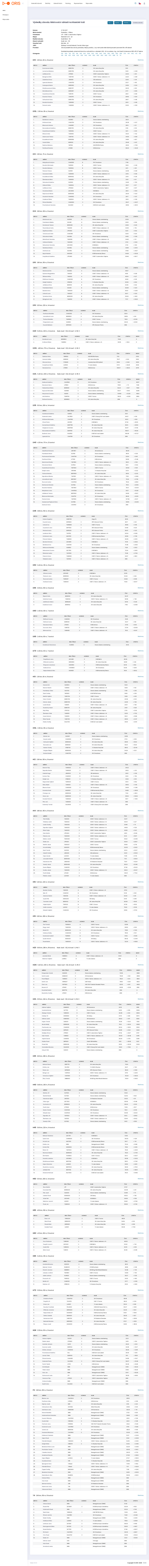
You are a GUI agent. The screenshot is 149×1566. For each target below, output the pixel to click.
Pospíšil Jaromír (47, 1244)
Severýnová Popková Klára (50, 502)
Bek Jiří (45, 893)
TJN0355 (69, 239)
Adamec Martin (47, 896)
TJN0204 (70, 1441)
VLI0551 (70, 171)
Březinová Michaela (47, 496)
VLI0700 (67, 690)
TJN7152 (68, 533)
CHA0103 (65, 893)
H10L (132, 53)
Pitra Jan (45, 802)
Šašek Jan (46, 841)
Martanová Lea (47, 219)
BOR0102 (65, 901)
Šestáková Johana (48, 119)
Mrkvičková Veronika (49, 239)
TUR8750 (66, 396)
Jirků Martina (46, 396)
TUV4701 (69, 1301)
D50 (109, 53)
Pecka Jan (46, 1070)
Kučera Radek (47, 753)
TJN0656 (71, 174)
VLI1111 (69, 1344)
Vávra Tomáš (47, 699)
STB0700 (67, 747)
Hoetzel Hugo (46, 773)
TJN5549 (66, 1241)
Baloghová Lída (47, 299)
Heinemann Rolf (48, 1318)
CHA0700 (68, 753)
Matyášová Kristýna (48, 162)
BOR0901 (67, 745)
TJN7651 (73, 476)
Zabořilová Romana (48, 451)
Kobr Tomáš (45, 1036)
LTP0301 (66, 841)
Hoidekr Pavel (48, 1227)
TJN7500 (67, 1073)
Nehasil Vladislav (48, 1136)
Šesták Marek (47, 1096)
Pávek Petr (45, 1044)
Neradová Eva (47, 368)
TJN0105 (65, 890)
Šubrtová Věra (47, 356)
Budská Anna (46, 290)
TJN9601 (64, 979)
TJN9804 (64, 956)
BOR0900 (68, 750)
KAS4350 (71, 665)
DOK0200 (66, 899)
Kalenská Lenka (47, 416)
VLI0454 (69, 236)
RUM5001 (67, 1267)
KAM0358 (70, 1410)
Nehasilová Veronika (49, 245)
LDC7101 (68, 1136)
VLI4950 (71, 645)
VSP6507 (64, 981)
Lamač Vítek (46, 1355)
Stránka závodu (138, 22)
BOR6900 (69, 1153)
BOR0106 (70, 1429)
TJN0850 (71, 105)
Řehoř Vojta (46, 830)
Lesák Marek (46, 705)
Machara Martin (47, 1153)
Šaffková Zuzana (48, 619)
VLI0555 (69, 219)
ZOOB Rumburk (94, 1267)
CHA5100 (67, 1281)
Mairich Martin (47, 688)
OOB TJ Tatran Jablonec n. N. (101, 77)
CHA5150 (67, 619)
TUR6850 (69, 525)
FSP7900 (64, 984)
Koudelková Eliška (48, 176)
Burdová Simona (47, 542)
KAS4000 (69, 1324)
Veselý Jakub (47, 864)
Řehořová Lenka (47, 553)
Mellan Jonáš (47, 839)
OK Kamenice (89, 976)
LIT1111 (69, 1364)
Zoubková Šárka (47, 199)
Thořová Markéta (48, 319)
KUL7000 (68, 1173)
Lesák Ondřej (47, 824)
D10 (62, 53)
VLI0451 (69, 222)
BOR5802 (67, 1104)
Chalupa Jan (46, 793)
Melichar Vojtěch (47, 959)
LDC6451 (65, 573)
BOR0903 (68, 742)
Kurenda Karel (47, 790)
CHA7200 (67, 1110)
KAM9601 (66, 1007)
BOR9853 (66, 399)
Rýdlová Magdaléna (49, 273)
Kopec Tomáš (46, 1021)
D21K (88, 53)
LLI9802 (64, 959)
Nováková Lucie (47, 339)
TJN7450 (73, 462)
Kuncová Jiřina (47, 627)
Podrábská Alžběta (48, 222)
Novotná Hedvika (47, 488)
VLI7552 (73, 465)
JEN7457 (73, 451)
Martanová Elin (47, 271)
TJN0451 (69, 228)
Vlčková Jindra (47, 573)
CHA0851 (71, 125)
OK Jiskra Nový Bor (98, 68)
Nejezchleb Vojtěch (48, 782)
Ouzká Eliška (46, 142)
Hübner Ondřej (47, 747)
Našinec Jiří (46, 1284)
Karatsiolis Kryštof (48, 936)
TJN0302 (66, 822)
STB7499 (73, 470)
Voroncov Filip (46, 1378)
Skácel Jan (46, 736)
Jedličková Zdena (48, 602)
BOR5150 (66, 622)
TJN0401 (66, 819)
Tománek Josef (47, 901)
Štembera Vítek (47, 713)
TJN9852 (63, 342)
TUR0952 (71, 131)
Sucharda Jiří (47, 1104)
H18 (66, 55)
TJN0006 (68, 927)
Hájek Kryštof (47, 904)
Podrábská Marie (48, 288)
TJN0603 (68, 767)
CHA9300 (66, 1027)
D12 (70, 53)
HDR (114, 55)
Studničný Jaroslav (48, 1167)
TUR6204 (67, 1218)
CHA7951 (70, 436)
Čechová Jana (46, 1424)
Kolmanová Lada (47, 1375)
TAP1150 (70, 145)
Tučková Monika (47, 473)
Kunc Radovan (47, 1241)
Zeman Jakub (47, 702)
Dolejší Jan (46, 779)
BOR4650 (71, 662)
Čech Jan (44, 984)
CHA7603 (67, 1113)
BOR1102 (70, 1347)
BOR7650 (73, 473)
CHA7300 (70, 1418)
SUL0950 (70, 1361)
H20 (69, 55)
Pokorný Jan (46, 836)
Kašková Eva (47, 667)
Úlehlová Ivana (47, 622)
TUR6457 (65, 579)
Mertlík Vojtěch (47, 696)
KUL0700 (67, 722)
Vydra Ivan (46, 1138)
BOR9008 (66, 1044)
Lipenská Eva (46, 436)
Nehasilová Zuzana (48, 550)
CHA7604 (70, 1398)
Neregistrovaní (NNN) (98, 1144)
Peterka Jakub (47, 876)
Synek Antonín (47, 938)
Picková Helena (47, 539)
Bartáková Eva (47, 545)
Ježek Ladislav (47, 1275)
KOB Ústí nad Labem (99, 205)
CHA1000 (70, 1350)
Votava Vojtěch (46, 1338)
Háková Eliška (47, 185)
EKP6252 (68, 530)
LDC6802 (68, 1158)
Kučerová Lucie (46, 1427)
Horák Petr (46, 1247)
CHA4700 (69, 1298)
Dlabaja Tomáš (46, 1013)
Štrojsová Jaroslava (49, 665)
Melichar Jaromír (48, 1201)
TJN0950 (71, 134)
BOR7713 (67, 1064)
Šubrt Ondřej (46, 693)
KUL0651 (70, 205)
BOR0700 (67, 699)
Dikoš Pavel (48, 1221)
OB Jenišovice (97, 79)
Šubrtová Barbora (47, 145)
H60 (102, 55)
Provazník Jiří (46, 1278)
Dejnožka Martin (47, 770)
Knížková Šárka (46, 342)
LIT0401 (66, 873)
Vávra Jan (46, 796)
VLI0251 (69, 288)
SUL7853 (70, 416)
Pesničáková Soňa (48, 228)
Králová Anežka (46, 1381)
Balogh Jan (46, 1073)
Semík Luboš (45, 976)
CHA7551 (73, 505)
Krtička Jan (46, 1067)
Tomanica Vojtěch (48, 1076)
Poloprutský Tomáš (47, 973)
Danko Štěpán (47, 867)
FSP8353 (70, 1424)
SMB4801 (66, 1270)
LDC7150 (68, 550)
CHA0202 (66, 910)
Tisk (110, 22)
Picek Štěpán (45, 979)
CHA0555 (71, 162)
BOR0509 (68, 793)
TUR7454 (73, 488)
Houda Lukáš (47, 739)
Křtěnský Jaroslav (48, 1310)
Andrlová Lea (46, 251)
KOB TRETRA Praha (98, 145)
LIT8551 (66, 385)
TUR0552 (71, 168)
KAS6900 (69, 1147)
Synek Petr (46, 899)
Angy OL (94, 519)
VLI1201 (69, 1338)
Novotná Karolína (48, 102)
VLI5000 (66, 1264)
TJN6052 (67, 599)
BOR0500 (68, 796)
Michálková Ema (47, 91)
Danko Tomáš (47, 1110)
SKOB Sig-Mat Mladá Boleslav (99, 1078)
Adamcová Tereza (48, 137)
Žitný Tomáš (46, 1078)
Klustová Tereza (47, 96)
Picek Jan (46, 1204)
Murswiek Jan (47, 745)
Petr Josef (46, 1193)
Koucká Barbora (47, 325)
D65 (121, 53)
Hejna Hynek (46, 856)
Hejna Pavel (45, 1438)
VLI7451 (73, 453)
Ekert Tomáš (46, 850)
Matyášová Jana (47, 490)
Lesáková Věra (47, 533)
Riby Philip (46, 710)
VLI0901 (67, 736)
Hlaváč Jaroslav (47, 1270)
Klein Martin (46, 833)
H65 (106, 55)
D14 (73, 53)
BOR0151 (69, 285)
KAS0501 (67, 790)
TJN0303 (66, 830)
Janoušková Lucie (48, 316)
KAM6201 (65, 976)
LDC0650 (71, 191)
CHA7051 (68, 545)
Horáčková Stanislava (49, 645)
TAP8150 (66, 356)
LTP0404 (66, 833)
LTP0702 (67, 710)
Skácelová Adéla (48, 236)
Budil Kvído (45, 1384)
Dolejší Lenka (46, 470)
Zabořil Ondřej (47, 853)
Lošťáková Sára (47, 188)
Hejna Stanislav (47, 1164)
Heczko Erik (46, 685)
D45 (104, 53)
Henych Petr (45, 1050)
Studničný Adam (48, 708)
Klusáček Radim (46, 990)
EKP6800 (67, 1070)
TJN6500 (67, 1204)
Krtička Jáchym (46, 1350)
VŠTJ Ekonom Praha (97, 325)
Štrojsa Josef (47, 1324)
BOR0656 (71, 193)
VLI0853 (70, 119)
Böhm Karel (46, 1250)
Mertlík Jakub (47, 844)
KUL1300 (70, 1384)
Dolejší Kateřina (47, 282)
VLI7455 (73, 502)
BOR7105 (68, 1170)
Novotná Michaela (48, 165)
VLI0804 (67, 685)
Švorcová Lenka (46, 482)
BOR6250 (68, 602)
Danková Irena (46, 505)
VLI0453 (69, 251)
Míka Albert (46, 785)
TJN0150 (69, 299)
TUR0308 (67, 839)
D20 (84, 53)
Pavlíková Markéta (48, 313)
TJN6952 (68, 539)
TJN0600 (68, 770)
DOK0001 (68, 938)
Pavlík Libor (46, 1107)
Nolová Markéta (46, 1412)
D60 (117, 53)
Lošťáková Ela (46, 74)
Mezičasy (141, 60)
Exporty (117, 22)
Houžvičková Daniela (49, 94)
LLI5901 (67, 1227)
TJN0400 (67, 836)
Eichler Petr (46, 1147)
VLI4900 (66, 1275)
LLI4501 (69, 1304)
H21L (78, 55)
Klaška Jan (46, 1144)
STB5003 (66, 1284)
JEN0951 (71, 79)
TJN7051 (68, 559)
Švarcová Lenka (47, 579)
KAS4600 (69, 1313)
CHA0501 (68, 776)
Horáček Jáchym (47, 1344)
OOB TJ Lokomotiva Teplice (101, 74)
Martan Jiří (46, 1093)
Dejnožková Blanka (47, 476)
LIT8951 (66, 368)
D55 (113, 53)
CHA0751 (71, 96)
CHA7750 (73, 456)
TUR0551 (70, 165)
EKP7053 (68, 528)
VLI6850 (68, 547)
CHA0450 (70, 233)
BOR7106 (68, 1161)
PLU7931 (67, 1067)
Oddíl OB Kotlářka (92, 1041)
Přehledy (126, 22)
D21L (92, 53)
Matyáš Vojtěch (47, 910)
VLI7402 (66, 1121)
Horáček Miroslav (48, 1264)
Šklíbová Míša (47, 276)
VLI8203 (66, 1021)
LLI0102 (65, 907)
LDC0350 (70, 245)
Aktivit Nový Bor (95, 1407)
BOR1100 (70, 1355)
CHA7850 (67, 382)
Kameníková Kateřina (48, 425)
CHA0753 (71, 82)
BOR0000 (68, 930)
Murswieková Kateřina (49, 128)
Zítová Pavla (46, 422)
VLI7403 (66, 1096)
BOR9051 (66, 388)
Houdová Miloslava (47, 1432)
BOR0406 (67, 864)
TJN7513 (66, 1118)
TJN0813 (67, 716)
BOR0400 (67, 859)
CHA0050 (69, 313)
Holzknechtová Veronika (49, 1415)
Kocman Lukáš (46, 1347)
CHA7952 (70, 419)
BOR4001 (69, 1315)
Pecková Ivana (47, 530)
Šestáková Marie (47, 248)
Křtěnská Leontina (48, 662)
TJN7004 (68, 1150)
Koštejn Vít (45, 1016)
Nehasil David (47, 1064)
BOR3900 (69, 1321)
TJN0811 (67, 705)
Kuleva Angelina (47, 519)
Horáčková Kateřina (48, 413)
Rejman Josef (46, 1404)
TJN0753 (70, 137)
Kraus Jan (46, 1304)
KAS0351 (69, 253)
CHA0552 (71, 196)
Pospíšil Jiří (46, 1301)
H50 (94, 55)
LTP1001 (70, 1378)
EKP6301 (66, 1030)
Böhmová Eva (47, 630)
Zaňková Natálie (47, 242)
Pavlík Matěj (46, 873)
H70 (110, 55)
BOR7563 (73, 493)
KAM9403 (66, 1018)
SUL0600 (68, 804)
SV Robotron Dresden (96, 861)
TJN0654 (71, 185)
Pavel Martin (46, 941)
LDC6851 (68, 542)
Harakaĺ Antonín (47, 799)
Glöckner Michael (48, 1173)
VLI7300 (66, 1093)
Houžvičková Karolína (48, 468)
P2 (117, 55)
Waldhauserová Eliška (49, 88)
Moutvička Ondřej (47, 993)
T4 (120, 55)
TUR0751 (71, 94)
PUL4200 (69, 1307)
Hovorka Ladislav (48, 1158)
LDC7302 (66, 1101)
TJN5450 (67, 630)
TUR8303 (66, 1013)
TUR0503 (68, 782)
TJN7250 (68, 553)
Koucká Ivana (47, 522)
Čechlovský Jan (46, 1027)
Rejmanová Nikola (48, 193)
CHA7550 (74, 482)
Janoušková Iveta (47, 479)
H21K (73, 55)
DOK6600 (67, 1195)
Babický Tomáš (47, 1267)
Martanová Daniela (47, 485)
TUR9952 (68, 319)
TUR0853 (71, 102)
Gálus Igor (46, 1101)
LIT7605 (66, 1107)
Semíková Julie (46, 1410)
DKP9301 (66, 1041)
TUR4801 (66, 1273)
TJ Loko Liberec (92, 365)
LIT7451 (73, 459)
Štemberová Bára (48, 179)
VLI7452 (73, 485)
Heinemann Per (47, 861)
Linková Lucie (46, 293)
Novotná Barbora (47, 168)
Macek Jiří (45, 987)
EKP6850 (68, 522)
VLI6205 (64, 973)
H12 (136, 53)
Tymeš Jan (45, 1429)
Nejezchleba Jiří (48, 1313)
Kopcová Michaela (47, 391)
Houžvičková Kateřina (49, 131)
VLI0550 (70, 182)
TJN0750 (71, 77)
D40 (100, 53)
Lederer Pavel (47, 1195)
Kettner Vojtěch (46, 1007)
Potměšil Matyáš (47, 1441)
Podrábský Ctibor (48, 690)
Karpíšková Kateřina (49, 256)
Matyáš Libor (46, 1113)
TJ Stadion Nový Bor (98, 282)
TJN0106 (65, 896)
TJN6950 (69, 556)
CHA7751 (73, 496)
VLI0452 (69, 248)
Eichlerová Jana (47, 536)
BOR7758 (70, 425)
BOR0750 (71, 71)
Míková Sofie (46, 134)
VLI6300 (66, 1193)
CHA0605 (68, 787)
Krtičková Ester (47, 122)
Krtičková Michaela (47, 419)
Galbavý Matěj (47, 933)
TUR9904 (67, 924)
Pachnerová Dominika (48, 456)
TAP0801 (67, 693)
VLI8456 (66, 391)
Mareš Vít (45, 930)
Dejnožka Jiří (46, 1115)
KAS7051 (68, 536)
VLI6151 (66, 393)
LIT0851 (70, 148)
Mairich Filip (46, 767)
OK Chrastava (97, 82)
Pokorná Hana (47, 556)
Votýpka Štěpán (47, 750)
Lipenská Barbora (48, 82)
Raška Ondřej (47, 722)
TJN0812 (67, 688)
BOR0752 (71, 68)
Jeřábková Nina (47, 285)
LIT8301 (64, 993)
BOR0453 (70, 225)
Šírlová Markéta (47, 202)
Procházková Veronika (49, 205)
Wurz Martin (46, 1187)
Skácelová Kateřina (48, 182)
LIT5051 (66, 625)
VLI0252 (69, 271)
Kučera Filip (46, 776)
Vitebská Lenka (47, 559)
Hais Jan (45, 1372)
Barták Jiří (46, 1281)
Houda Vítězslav (47, 1418)
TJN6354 (65, 582)
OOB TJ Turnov (97, 94)
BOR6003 (67, 1221)
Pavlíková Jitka (46, 1401)
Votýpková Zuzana (47, 428)
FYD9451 (66, 362)
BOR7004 (68, 1167)
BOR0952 (71, 85)
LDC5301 (66, 1244)
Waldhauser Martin (48, 1161)
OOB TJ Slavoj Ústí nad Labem (100, 416)
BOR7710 (64, 990)
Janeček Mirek (46, 956)
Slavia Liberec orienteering (101, 119)
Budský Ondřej (47, 890)
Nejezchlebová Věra (49, 670)
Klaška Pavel (45, 1041)
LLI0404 (66, 876)
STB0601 (67, 779)
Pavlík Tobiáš (46, 1364)
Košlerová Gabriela (47, 1435)
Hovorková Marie (47, 191)
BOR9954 (68, 316)
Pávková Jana (47, 576)
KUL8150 (70, 433)
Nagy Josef (46, 927)
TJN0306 (67, 824)
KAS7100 (68, 1141)
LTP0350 (69, 231)
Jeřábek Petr (46, 1170)
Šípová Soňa (46, 596)
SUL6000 (66, 1047)
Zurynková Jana (47, 528)
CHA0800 (68, 739)
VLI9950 (68, 322)
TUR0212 (65, 904)
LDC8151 (70, 422)
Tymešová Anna (47, 296)
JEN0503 (68, 773)
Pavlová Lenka (47, 105)
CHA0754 (71, 122)
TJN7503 (66, 1115)
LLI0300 (66, 856)
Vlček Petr (46, 1198)
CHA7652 (74, 490)
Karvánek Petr (47, 1190)
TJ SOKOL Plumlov (95, 1067)
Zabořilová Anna (47, 79)
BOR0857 (71, 91)
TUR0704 (67, 696)
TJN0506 (68, 799)
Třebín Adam (46, 1370)
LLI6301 (66, 1201)
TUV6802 (68, 1155)
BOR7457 (73, 479)
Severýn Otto (46, 1121)
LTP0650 (70, 188)
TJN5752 (66, 627)
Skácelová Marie (47, 465)
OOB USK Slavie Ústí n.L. (101, 1307)
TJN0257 (69, 293)
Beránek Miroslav (48, 1321)
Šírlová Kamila (46, 1358)
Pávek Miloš (48, 1224)
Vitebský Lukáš (47, 822)
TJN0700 (67, 719)
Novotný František (48, 1307)
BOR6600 (67, 1190)
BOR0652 (71, 176)
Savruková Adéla (47, 174)
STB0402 (70, 1421)
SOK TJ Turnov (96, 1155)
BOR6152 (67, 605)
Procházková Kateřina (48, 1353)
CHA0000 (68, 933)
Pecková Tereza (47, 171)
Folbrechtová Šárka (47, 388)
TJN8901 (66, 1036)
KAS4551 (71, 670)
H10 (129, 53)
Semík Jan (45, 981)
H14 (140, 53)
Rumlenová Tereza (48, 225)
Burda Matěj (45, 1024)
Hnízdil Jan (46, 1141)
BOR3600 (69, 1310)
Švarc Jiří (47, 1218)
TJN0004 (68, 941)
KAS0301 (66, 847)
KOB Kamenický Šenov (99, 253)
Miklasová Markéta (48, 547)
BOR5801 (67, 1224)
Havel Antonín (47, 716)
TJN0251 (69, 273)
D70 (125, 53)
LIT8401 (64, 987)
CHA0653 (71, 202)
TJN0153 (69, 276)
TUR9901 (67, 936)
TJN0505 (68, 802)
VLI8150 (70, 413)
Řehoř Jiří (45, 1150)
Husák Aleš (45, 1421)
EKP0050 (68, 325)
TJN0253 (69, 290)
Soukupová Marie (48, 85)
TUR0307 (66, 844)
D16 (77, 53)
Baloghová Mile (47, 77)
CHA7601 (67, 1076)
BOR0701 (67, 708)
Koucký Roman (46, 1030)
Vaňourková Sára (48, 99)
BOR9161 (66, 359)
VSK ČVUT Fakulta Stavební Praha (94, 984)
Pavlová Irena (46, 499)
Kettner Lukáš (46, 1018)
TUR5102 (66, 1278)
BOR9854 (63, 339)
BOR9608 (66, 1024)
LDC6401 (66, 1198)
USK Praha (88, 981)
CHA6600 (69, 1138)
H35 (82, 55)
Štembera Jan (47, 1118)
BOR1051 (70, 142)
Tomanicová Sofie (48, 233)
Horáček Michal (46, 1010)
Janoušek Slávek (48, 859)
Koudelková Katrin (48, 139)
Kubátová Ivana (47, 605)
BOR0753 (71, 128)
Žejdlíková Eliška (47, 231)
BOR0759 (71, 99)
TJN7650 (73, 499)
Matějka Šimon (46, 1033)
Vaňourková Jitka (47, 1407)
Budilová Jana (46, 433)
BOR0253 (70, 296)
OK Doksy (92, 899)
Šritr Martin (46, 1155)
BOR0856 (71, 139)
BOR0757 (71, 88)
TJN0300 (67, 827)
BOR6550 (66, 576)
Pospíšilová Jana (48, 659)
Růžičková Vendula (48, 279)
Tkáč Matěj (46, 819)
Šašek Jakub (46, 1341)
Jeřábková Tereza (47, 493)
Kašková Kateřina (47, 382)
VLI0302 (66, 850)
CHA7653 (70, 1432)
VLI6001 (66, 1050)
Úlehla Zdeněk (47, 1315)
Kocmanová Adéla (48, 68)
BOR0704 (67, 702)
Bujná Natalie (46, 253)
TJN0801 (67, 713)
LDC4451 (71, 659)
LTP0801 (70, 1341)
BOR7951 (70, 431)
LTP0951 (71, 74)
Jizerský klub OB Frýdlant (95, 362)
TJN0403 (66, 870)
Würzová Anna (47, 362)
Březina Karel (46, 787)
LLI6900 (68, 1164)
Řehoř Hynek (46, 719)
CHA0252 (70, 279)
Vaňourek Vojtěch (48, 742)
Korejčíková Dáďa (48, 365)
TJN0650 (71, 179)
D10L (66, 53)
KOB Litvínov (96, 148)
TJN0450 (69, 242)
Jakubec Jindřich (48, 1273)
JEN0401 (66, 853)
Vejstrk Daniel (46, 1038)
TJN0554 (70, 199)
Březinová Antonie (48, 125)
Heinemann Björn (48, 1098)
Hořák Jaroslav (47, 907)
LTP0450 (69, 256)
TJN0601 (67, 785)
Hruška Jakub (47, 870)
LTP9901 (66, 1033)
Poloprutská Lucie (48, 322)
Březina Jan (45, 1398)
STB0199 (69, 282)
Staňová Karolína (47, 399)
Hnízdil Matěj (47, 847)
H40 (86, 55)
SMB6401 (67, 1078)
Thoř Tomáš (46, 924)
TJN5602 (66, 1247)
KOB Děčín (96, 191)
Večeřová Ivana (47, 599)
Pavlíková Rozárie (48, 148)
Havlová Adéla (47, 359)
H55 (98, 55)
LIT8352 (70, 1401)
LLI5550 (66, 365)
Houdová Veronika (48, 196)
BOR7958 (70, 428)
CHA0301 (67, 867)
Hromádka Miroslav (47, 1047)
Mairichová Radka (47, 462)
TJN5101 (66, 1250)
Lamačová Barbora (48, 71)
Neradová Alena (47, 385)
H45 (90, 55)
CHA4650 (71, 667)
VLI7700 (66, 1010)
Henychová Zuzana (47, 393)
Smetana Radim (48, 1298)
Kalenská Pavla (46, 1361)
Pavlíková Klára (46, 459)
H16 (62, 55)
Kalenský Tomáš (47, 804)
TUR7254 (73, 468)
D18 (81, 53)
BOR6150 (67, 596)
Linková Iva (46, 525)
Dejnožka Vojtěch (48, 827)
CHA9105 (66, 1038)
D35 (97, 53)
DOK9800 (66, 1016)
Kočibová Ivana (47, 582)
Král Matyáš (45, 1367)
